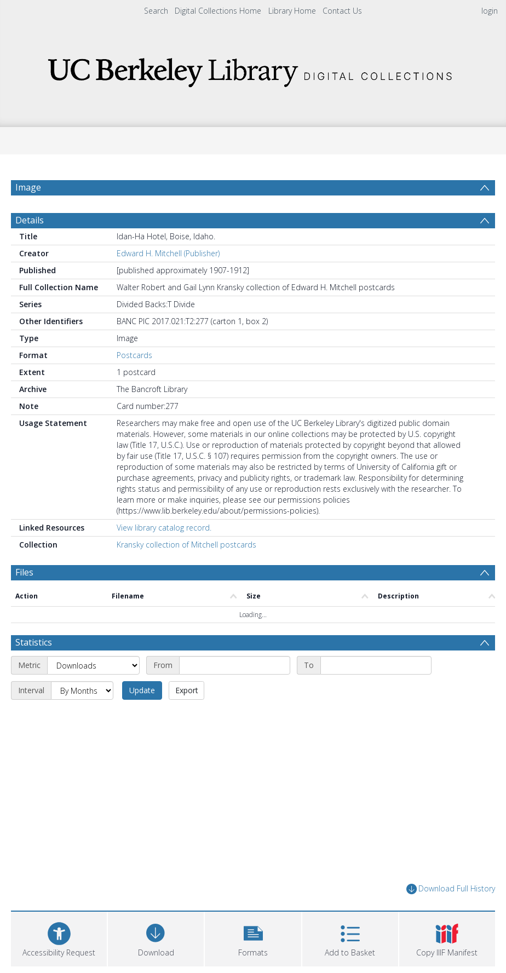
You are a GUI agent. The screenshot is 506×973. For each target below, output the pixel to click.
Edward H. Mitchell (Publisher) (168, 253)
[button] (253, 938)
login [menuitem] (489, 10)
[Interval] (82, 690)
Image (28, 187)
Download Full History (450, 889)
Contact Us (342, 10)
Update (142, 690)
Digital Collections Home (218, 10)
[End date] (376, 665)
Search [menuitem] (156, 10)
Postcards (134, 355)
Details (29, 220)
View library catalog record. (164, 527)
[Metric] (93, 665)
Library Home (292, 10)
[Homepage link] (253, 69)
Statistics (33, 642)
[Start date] (234, 665)
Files (24, 572)
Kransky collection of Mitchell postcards (186, 544)
